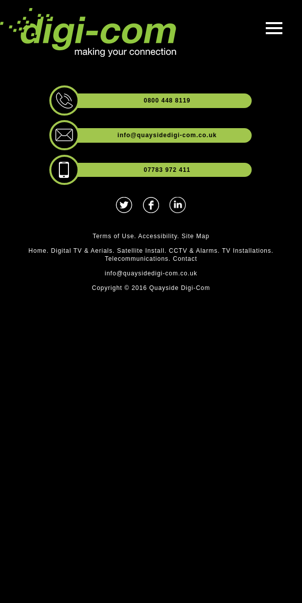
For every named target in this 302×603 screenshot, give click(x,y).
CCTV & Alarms (193, 250)
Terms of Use (113, 236)
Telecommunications (137, 258)
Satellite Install (140, 250)
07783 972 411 (166, 169)
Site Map (195, 236)
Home (38, 250)
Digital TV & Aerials (82, 250)
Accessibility (157, 236)
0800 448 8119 (166, 100)
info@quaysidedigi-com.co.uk (166, 135)
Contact (185, 258)
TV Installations (246, 250)
